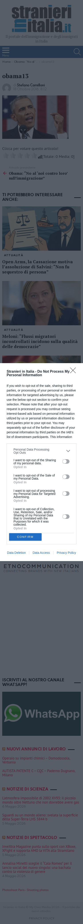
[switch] (65, 461)
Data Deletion (16, 552)
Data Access (41, 552)
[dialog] (41, 462)
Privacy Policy (66, 552)
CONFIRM (25, 537)
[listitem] (41, 451)
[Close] (74, 372)
